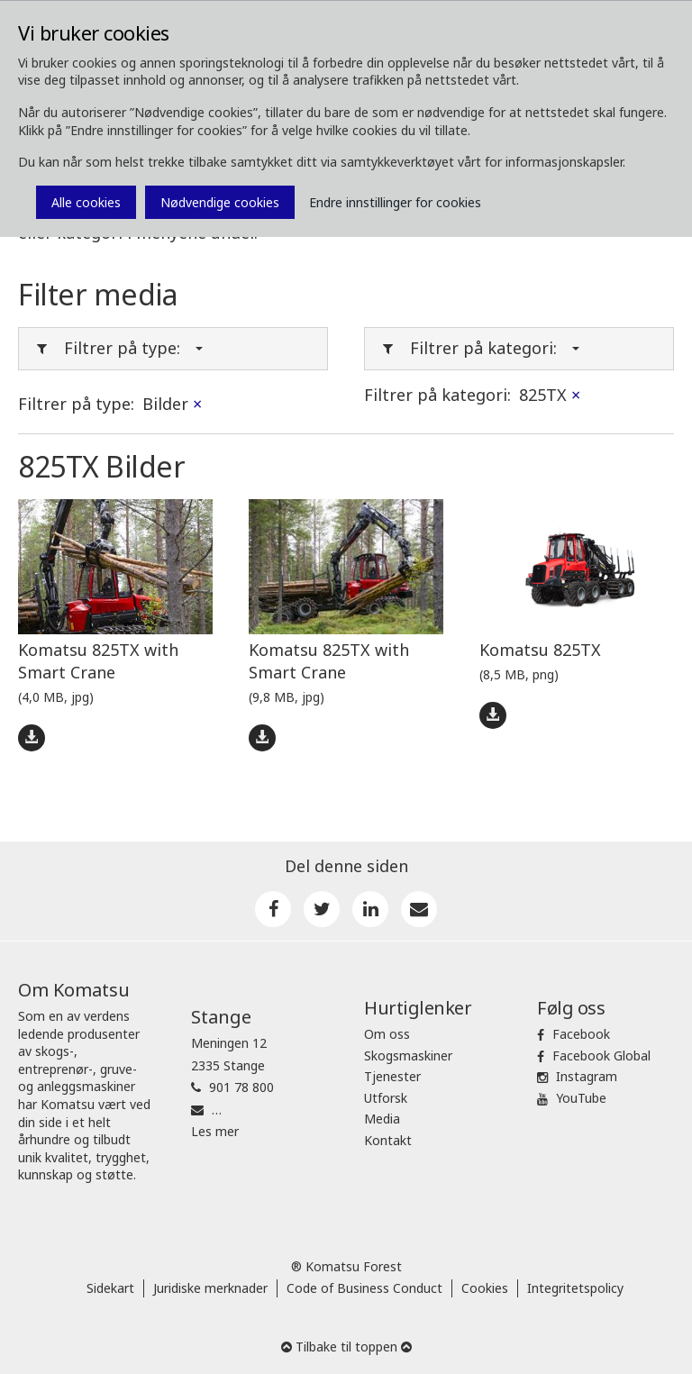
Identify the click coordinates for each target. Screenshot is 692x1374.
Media (382, 1118)
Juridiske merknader (210, 1288)
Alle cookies (86, 202)
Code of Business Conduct (364, 1288)
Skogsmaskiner (408, 1055)
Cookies (484, 1288)
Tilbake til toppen (346, 1346)
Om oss (387, 1033)
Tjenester (392, 1076)
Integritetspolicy (575, 1288)
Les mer (215, 1131)
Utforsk (385, 1097)
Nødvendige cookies (219, 202)
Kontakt (388, 1140)
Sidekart (110, 1288)
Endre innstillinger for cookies (395, 202)
